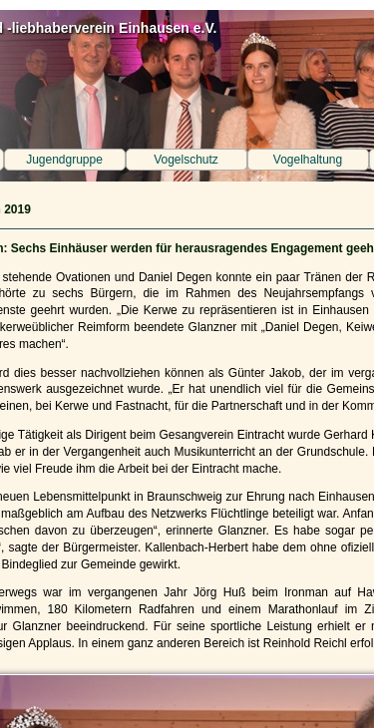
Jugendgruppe (64, 160)
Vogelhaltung (307, 160)
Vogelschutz (186, 160)
